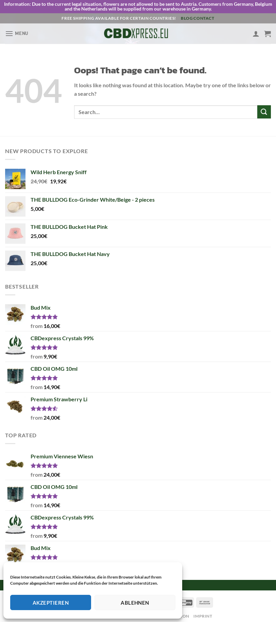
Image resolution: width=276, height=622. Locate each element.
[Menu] (16, 29)
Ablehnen (135, 603)
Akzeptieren (51, 603)
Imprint (202, 611)
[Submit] (264, 107)
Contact (203, 14)
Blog (187, 14)
